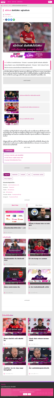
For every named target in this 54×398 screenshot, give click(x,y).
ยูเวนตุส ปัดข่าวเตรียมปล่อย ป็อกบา (13, 160)
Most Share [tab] (39, 205)
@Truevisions (9, 192)
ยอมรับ (25, 394)
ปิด (29, 394)
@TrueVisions (11, 190)
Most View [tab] (15, 205)
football (23, 174)
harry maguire (8, 178)
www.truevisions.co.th (13, 185)
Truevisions (11, 187)
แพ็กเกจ (9, 1)
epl (29, 174)
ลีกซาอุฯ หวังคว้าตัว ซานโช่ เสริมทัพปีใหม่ (14, 155)
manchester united (38, 174)
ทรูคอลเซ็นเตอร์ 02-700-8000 (8, 386)
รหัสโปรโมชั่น (19, 1)
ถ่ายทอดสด (15, 174)
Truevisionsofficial (16, 194)
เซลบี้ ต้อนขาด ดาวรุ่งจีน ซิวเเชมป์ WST (14, 157)
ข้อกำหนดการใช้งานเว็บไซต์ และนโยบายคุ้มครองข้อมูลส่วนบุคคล (27, 391)
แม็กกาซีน (14, 1)
